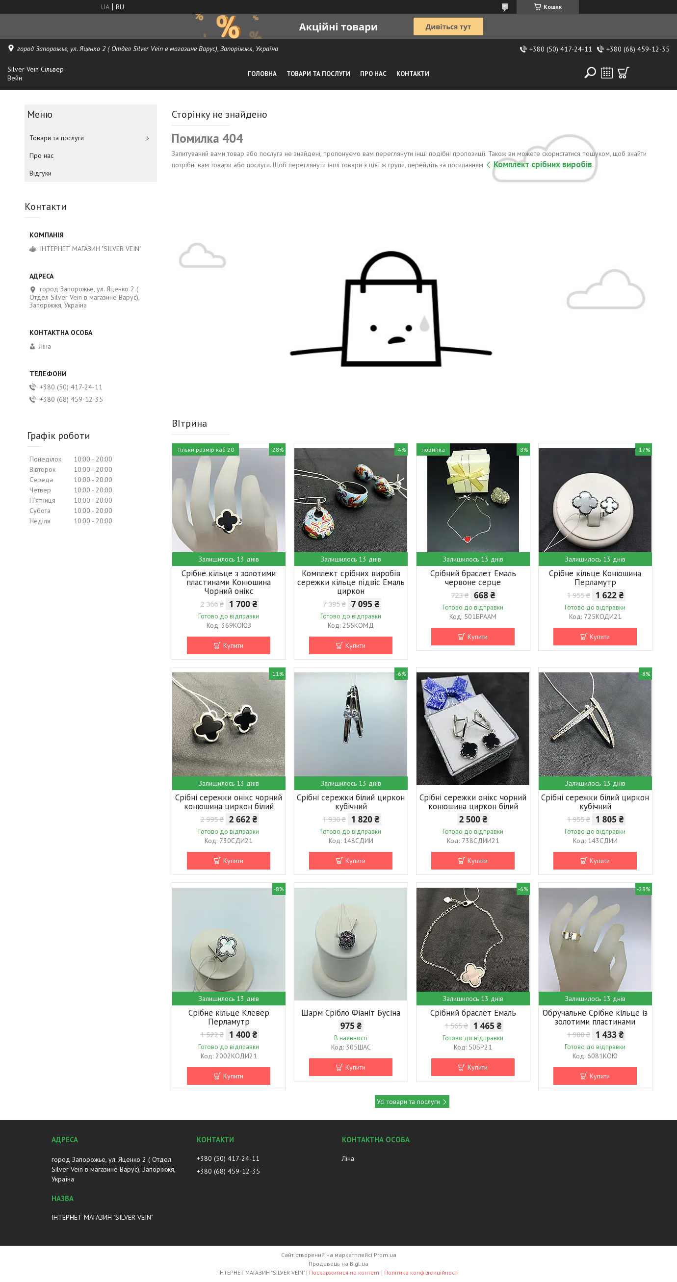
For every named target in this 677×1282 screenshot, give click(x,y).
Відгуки (40, 173)
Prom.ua (385, 1254)
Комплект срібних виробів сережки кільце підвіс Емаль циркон (351, 582)
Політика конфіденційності (421, 1272)
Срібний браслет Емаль (473, 1012)
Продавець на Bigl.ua (338, 1263)
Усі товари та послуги (408, 1101)
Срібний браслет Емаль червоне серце (473, 578)
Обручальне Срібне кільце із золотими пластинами (595, 1017)
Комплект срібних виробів (543, 164)
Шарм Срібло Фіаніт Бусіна (350, 1012)
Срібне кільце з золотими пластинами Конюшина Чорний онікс (229, 582)
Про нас (373, 74)
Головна (262, 74)
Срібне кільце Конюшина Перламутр (595, 578)
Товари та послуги (318, 74)
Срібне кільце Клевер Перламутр (228, 1017)
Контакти (412, 74)
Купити (233, 645)
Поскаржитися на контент (344, 1272)
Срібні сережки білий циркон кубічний (351, 802)
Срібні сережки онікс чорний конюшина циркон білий (228, 802)
